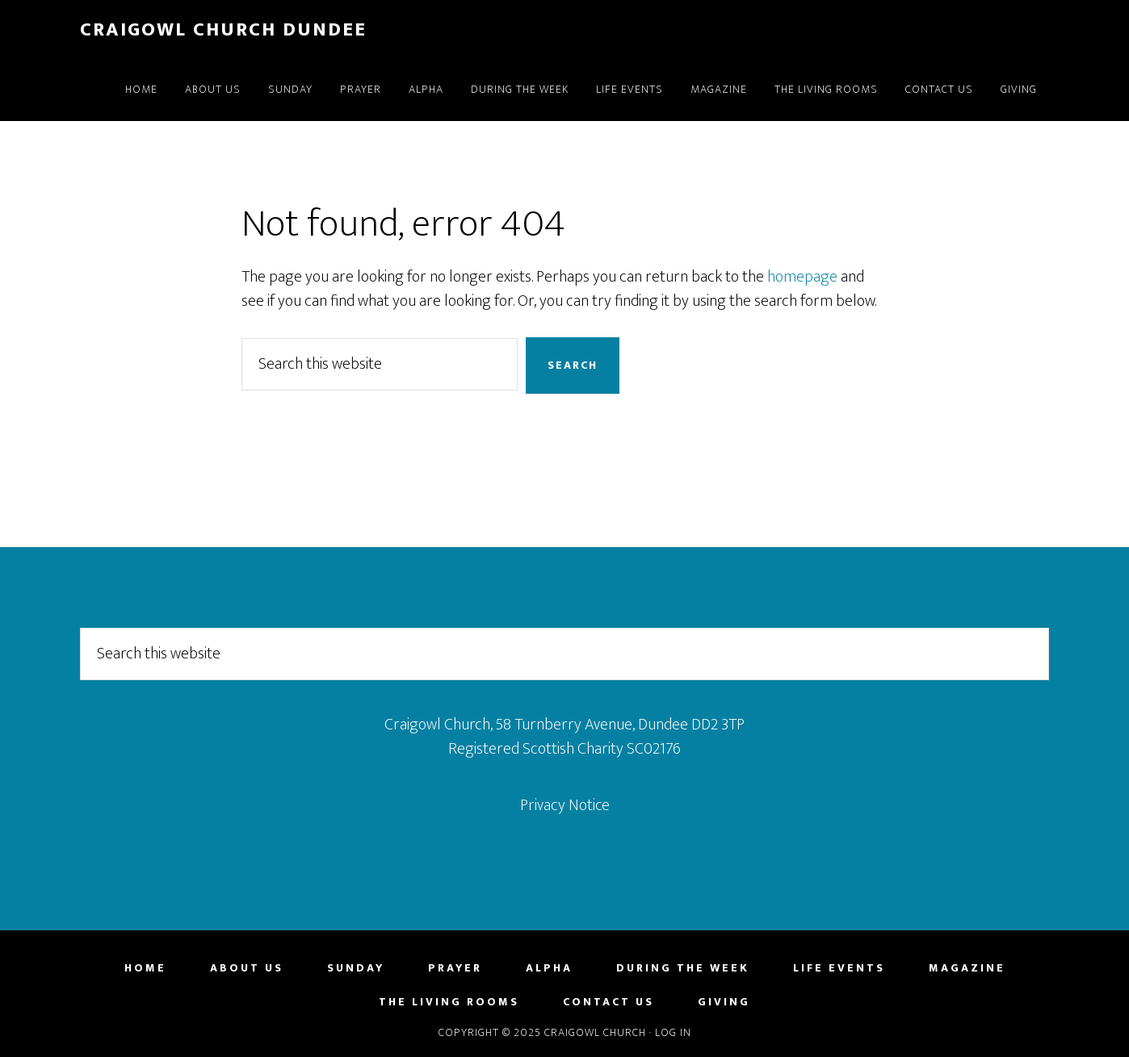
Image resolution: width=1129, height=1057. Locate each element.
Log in (673, 1032)
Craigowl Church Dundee (223, 30)
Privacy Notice (565, 805)
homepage (802, 276)
